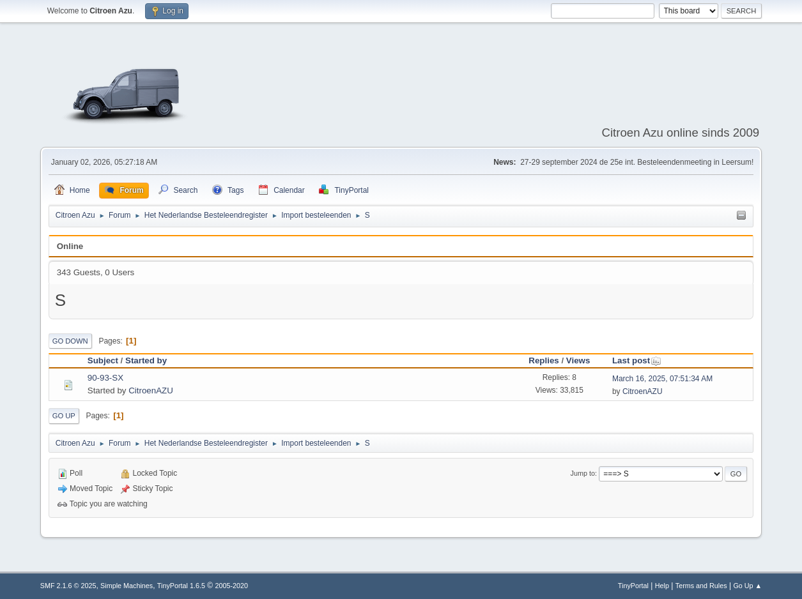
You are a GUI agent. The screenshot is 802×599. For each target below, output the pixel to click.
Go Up (63, 416)
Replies (543, 360)
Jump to (583, 473)
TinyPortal (633, 585)
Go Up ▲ (747, 585)
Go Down (70, 341)
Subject (103, 360)
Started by (146, 360)
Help (662, 585)
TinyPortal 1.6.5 (181, 585)
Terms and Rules (701, 585)
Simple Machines (126, 585)
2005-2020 (231, 585)
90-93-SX (105, 378)
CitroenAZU (150, 390)
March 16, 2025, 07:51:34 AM (662, 378)
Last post (636, 360)
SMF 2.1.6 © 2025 (68, 585)
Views (578, 360)
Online (70, 246)
